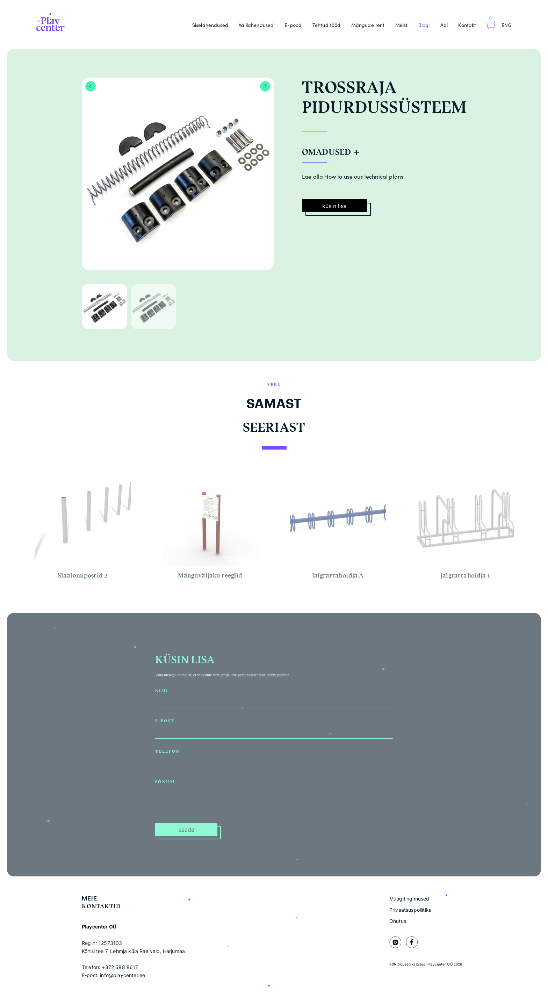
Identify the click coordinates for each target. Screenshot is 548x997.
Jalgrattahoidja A (338, 577)
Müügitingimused (409, 899)
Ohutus (397, 921)
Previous (90, 86)
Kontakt (467, 25)
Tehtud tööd (326, 25)
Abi (444, 25)
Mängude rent (368, 25)
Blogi (424, 25)
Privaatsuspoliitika (410, 910)
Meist (401, 25)
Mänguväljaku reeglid (210, 577)
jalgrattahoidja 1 (465, 577)
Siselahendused (210, 25)
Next (265, 86)
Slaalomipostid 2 (83, 577)
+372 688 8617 (120, 967)
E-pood (293, 25)
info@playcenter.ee (122, 975)
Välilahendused (256, 25)
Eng (507, 25)
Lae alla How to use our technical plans (352, 176)
